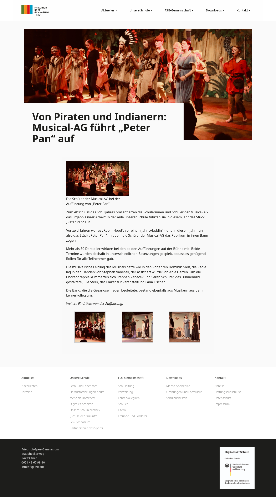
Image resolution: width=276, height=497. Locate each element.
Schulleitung (126, 386)
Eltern (122, 410)
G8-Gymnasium (80, 422)
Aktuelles (27, 378)
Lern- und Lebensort (83, 386)
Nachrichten (29, 386)
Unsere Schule (80, 378)
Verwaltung (125, 392)
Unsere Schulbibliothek (85, 410)
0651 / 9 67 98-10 (33, 462)
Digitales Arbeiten (81, 404)
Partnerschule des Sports (86, 428)
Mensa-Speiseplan (178, 386)
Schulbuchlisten (176, 398)
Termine (26, 392)
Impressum (222, 404)
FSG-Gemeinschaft (131, 378)
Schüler (123, 404)
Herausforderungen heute (87, 392)
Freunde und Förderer (132, 416)
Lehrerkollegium (129, 398)
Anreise (219, 386)
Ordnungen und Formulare (184, 392)
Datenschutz (223, 398)
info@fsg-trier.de (33, 467)
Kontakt (220, 378)
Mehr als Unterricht (82, 398)
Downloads (174, 378)
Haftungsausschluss (228, 392)
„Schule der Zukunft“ (83, 416)
